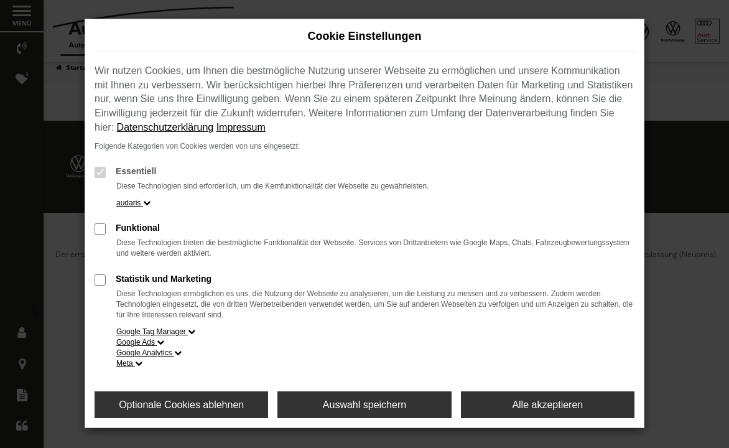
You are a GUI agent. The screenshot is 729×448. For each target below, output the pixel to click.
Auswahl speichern (364, 404)
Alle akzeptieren (547, 404)
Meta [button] (129, 363)
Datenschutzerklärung (165, 127)
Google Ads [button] (140, 342)
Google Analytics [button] (149, 352)
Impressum (241, 127)
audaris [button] (133, 202)
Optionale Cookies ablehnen (181, 404)
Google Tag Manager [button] (155, 331)
